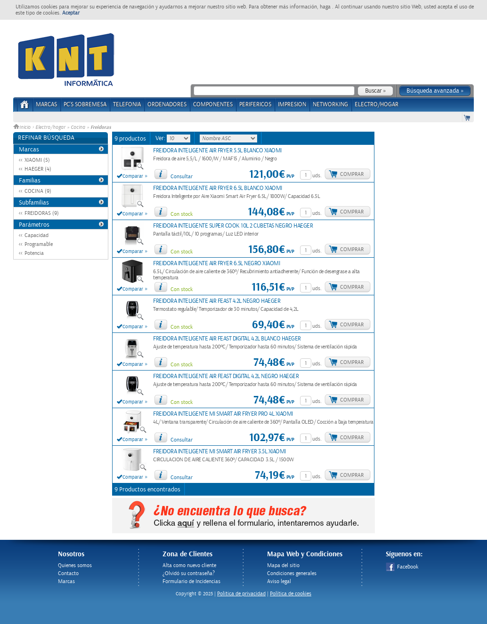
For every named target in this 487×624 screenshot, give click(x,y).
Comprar (352, 174)
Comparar (132, 176)
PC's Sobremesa (85, 104)
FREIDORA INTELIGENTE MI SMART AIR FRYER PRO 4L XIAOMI (223, 414)
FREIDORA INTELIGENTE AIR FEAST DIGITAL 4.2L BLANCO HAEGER (227, 338)
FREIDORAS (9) (41, 213)
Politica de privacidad (241, 594)
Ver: (161, 138)
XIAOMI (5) (37, 160)
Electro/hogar (50, 127)
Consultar (181, 177)
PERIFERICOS (255, 104)
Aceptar (71, 13)
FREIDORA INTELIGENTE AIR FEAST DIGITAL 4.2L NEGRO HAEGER (226, 376)
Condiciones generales (292, 573)
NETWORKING (330, 104)
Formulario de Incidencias (191, 581)
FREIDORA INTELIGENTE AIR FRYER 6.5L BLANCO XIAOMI (217, 188)
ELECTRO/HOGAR (376, 104)
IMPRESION (292, 104)
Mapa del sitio (283, 565)
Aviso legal (279, 581)
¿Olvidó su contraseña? (188, 573)
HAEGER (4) (37, 169)
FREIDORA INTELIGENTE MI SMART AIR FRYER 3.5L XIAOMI (219, 451)
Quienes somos (75, 565)
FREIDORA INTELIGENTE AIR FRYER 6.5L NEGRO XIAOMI (216, 263)
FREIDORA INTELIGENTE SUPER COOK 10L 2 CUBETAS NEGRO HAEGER (233, 225)
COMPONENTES (213, 104)
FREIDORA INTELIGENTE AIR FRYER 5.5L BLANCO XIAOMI (217, 150)
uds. (317, 176)
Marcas (46, 104)
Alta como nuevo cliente (189, 565)
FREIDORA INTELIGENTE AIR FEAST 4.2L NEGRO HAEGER (216, 301)
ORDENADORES (167, 104)
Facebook (402, 567)
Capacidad (36, 235)
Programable (38, 244)
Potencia (34, 253)
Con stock (181, 214)
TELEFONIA (127, 104)
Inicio (22, 127)
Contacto (68, 573)
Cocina (78, 127)
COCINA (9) (37, 191)
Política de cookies (290, 594)
